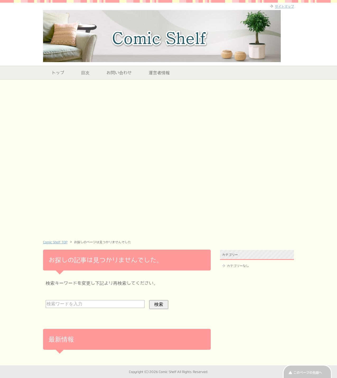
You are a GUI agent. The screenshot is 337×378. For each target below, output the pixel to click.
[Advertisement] (168, 120)
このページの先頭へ (307, 372)
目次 (85, 73)
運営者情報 (159, 73)
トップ (58, 73)
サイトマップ (284, 6)
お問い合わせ (119, 73)
